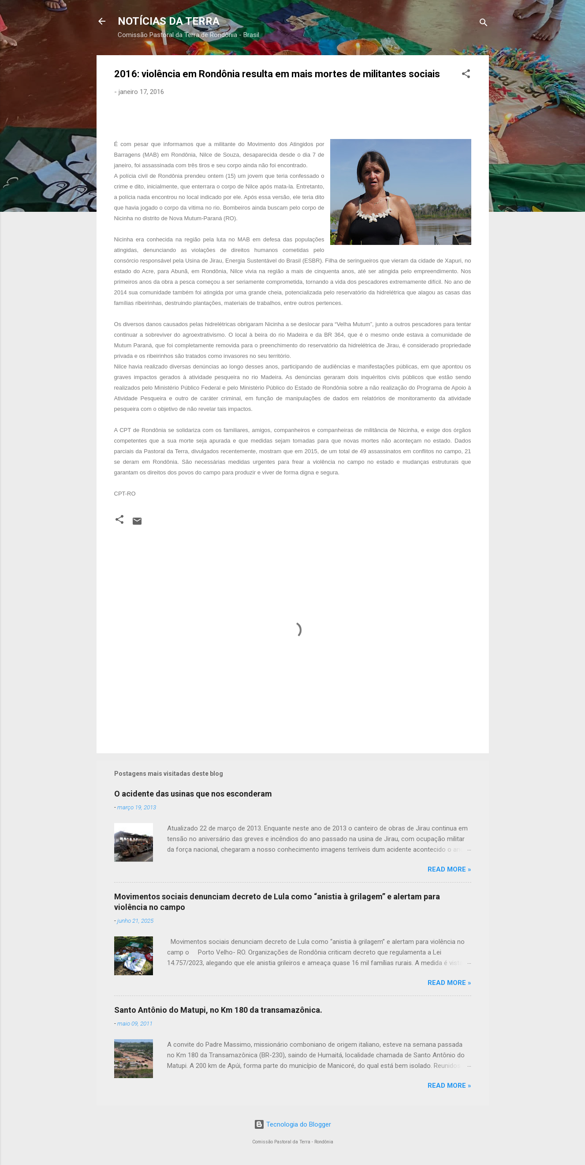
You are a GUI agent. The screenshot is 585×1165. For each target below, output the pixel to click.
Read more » (449, 869)
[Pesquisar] (483, 24)
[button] (466, 75)
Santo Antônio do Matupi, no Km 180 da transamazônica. (218, 1010)
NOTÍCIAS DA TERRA (169, 21)
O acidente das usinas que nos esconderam (193, 793)
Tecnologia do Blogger (292, 1124)
